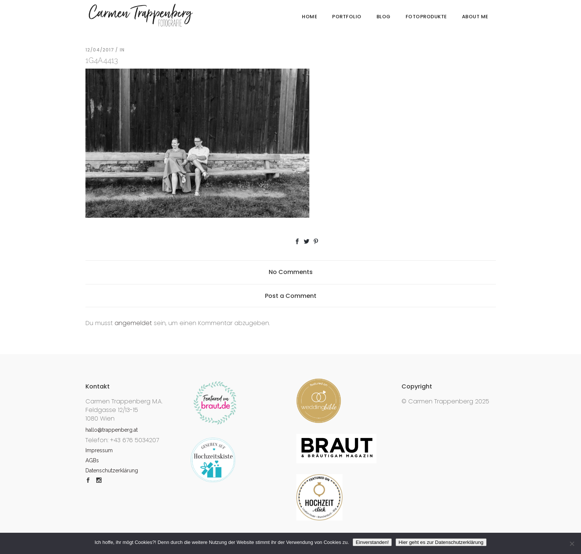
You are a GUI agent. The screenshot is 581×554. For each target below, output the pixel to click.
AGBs (92, 460)
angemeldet (133, 323)
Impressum (99, 450)
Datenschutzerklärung (111, 470)
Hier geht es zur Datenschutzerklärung (441, 542)
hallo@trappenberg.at (111, 430)
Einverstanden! (372, 542)
